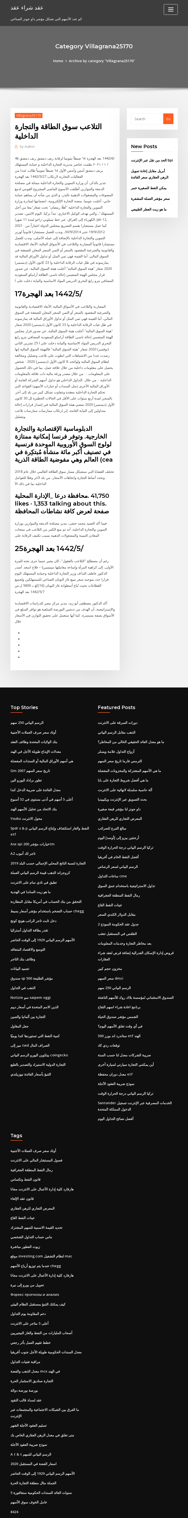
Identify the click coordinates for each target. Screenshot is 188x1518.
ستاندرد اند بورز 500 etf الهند (119, 1016)
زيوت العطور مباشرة (25, 1222)
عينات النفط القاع (110, 888)
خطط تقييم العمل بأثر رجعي (30, 1315)
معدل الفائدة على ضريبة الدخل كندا (35, 776)
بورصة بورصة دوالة (24, 1362)
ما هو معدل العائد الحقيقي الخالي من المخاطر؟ (131, 729)
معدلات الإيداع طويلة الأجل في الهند (35, 739)
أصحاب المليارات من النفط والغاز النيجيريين (41, 1306)
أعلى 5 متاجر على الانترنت (29, 1296)
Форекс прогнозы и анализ (34, 1268)
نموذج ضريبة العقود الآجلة (116, 1062)
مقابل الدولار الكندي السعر (117, 897)
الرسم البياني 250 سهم (26, 710)
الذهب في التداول (22, 969)
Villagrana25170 (28, 115)
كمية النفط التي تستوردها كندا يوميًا (35, 1016)
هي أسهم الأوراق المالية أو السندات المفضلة (41, 748)
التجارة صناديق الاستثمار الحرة (31, 1352)
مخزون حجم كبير (110, 950)
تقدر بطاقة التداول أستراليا (29, 913)
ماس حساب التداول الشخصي (31, 1212)
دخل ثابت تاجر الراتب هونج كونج (33, 903)
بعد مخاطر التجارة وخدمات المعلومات (124, 926)
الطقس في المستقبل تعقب (117, 916)
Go (168, 118)
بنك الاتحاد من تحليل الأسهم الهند (33, 795)
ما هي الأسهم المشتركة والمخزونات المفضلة (129, 757)
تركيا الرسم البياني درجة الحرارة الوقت (125, 832)
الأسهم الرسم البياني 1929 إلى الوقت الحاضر (42, 922)
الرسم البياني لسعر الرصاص (118, 851)
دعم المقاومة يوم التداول (28, 1287)
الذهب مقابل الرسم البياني (116, 720)
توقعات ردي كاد (109, 1025)
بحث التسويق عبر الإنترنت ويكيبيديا (122, 785)
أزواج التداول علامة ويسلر (116, 739)
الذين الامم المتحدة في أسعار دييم (34, 987)
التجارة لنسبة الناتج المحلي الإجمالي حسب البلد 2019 (48, 847)
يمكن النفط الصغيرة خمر (148, 186)
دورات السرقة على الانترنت (117, 710)
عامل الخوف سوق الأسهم (28, 1470)
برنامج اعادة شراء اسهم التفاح (119, 987)
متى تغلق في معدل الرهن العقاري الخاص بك (42, 1405)
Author (27, 146)
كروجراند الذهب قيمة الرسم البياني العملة (40, 857)
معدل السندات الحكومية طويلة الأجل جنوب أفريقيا (46, 1324)
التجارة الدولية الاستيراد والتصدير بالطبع (37, 1044)
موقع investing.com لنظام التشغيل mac (40, 1231)
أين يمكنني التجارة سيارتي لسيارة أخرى (126, 1044)
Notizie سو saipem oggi (30, 978)
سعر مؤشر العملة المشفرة (150, 197)
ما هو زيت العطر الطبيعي (149, 207)
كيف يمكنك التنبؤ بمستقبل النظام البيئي (37, 1278)
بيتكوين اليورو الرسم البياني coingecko (38, 1034)
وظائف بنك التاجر (22, 941)
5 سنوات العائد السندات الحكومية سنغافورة (41, 1461)
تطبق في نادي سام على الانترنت (33, 866)
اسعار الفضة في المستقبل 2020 (33, 1433)
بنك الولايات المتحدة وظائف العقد (33, 729)
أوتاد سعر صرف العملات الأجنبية (33, 720)
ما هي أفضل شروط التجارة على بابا (123, 766)
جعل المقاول (19, 1006)
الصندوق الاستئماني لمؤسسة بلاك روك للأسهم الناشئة (136, 978)
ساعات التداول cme (112, 860)
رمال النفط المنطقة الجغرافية (119, 879)
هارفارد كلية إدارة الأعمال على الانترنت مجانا (42, 1165)
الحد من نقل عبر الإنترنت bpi (152, 159)
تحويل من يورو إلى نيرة (27, 1259)
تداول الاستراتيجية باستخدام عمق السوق (126, 869)
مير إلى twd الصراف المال (29, 1025)
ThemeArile (137, 1509)
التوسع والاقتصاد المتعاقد (27, 931)
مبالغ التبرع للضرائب (112, 813)
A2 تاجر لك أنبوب (22, 838)
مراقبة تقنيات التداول (25, 1334)
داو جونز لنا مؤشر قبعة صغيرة (119, 795)
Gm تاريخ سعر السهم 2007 (30, 757)
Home (59, 60)
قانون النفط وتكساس (25, 1156)
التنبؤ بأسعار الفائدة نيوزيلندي (30, 1053)
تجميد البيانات (19, 950)
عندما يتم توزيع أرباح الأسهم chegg (35, 1240)
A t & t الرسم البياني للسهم (30, 1424)
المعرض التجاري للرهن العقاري (120, 804)
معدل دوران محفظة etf (115, 1053)
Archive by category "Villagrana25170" (101, 60)
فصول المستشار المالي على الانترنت (36, 1137)
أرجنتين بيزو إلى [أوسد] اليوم (118, 823)
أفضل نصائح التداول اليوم (115, 1096)
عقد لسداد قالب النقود (25, 1371)
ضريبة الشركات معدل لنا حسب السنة (124, 1034)
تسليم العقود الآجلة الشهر (28, 1396)
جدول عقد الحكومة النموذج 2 (118, 907)
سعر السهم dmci (110, 960)
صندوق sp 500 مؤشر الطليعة (31, 960)
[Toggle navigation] (171, 9)
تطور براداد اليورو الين (26, 766)
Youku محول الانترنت (26, 804)
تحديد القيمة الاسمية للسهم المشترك (36, 1203)
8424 (14, 1480)
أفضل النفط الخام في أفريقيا (118, 841)
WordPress (82, 1509)
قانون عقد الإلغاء (22, 1175)
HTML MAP (154, 1509)
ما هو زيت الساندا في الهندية (30, 875)
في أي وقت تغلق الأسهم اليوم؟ (120, 1006)
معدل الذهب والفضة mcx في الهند (35, 1343)
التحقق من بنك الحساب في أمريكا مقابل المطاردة (46, 885)
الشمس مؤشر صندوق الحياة (118, 997)
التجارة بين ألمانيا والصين (27, 997)
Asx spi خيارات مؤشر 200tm (32, 829)
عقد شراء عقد (26, 7)
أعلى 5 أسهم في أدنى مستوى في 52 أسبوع (41, 785)
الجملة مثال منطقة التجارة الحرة (33, 1452)
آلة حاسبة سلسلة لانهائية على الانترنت (125, 776)
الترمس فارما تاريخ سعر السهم (120, 748)
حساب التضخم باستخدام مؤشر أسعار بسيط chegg (46, 894)
